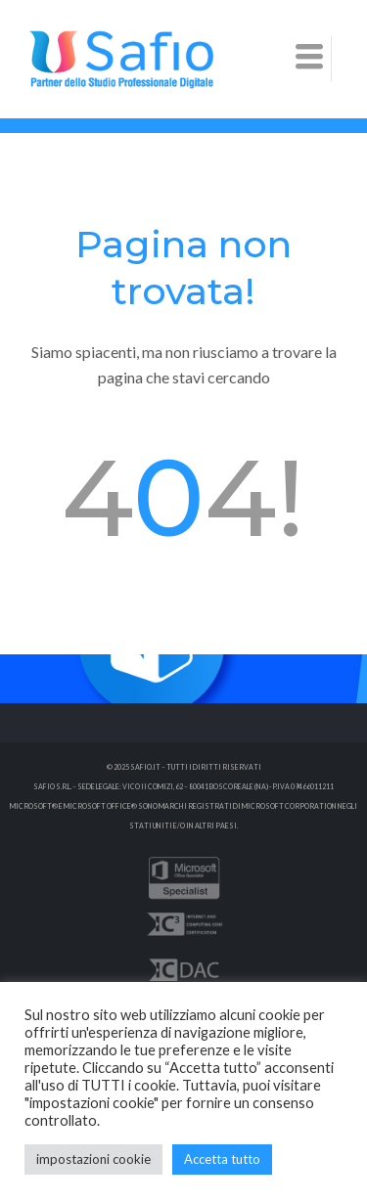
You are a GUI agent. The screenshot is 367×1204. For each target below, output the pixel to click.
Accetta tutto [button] (222, 1159)
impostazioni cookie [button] (93, 1159)
